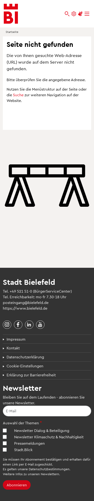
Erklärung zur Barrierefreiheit (31, 375)
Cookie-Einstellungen (25, 366)
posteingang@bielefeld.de (26, 302)
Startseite (12, 31)
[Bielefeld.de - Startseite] (11, 14)
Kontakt (13, 348)
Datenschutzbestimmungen (49, 469)
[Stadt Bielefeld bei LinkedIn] (29, 325)
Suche (18, 94)
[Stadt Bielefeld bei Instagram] (7, 325)
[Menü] (87, 13)
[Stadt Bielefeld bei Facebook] (18, 325)
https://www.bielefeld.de (25, 308)
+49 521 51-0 (21, 291)
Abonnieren (17, 485)
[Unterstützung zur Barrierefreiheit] (80, 13)
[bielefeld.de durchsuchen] (67, 13)
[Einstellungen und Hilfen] (73, 13)
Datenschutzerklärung (25, 357)
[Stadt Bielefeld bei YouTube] (40, 325)
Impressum (16, 339)
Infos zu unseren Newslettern (37, 474)
